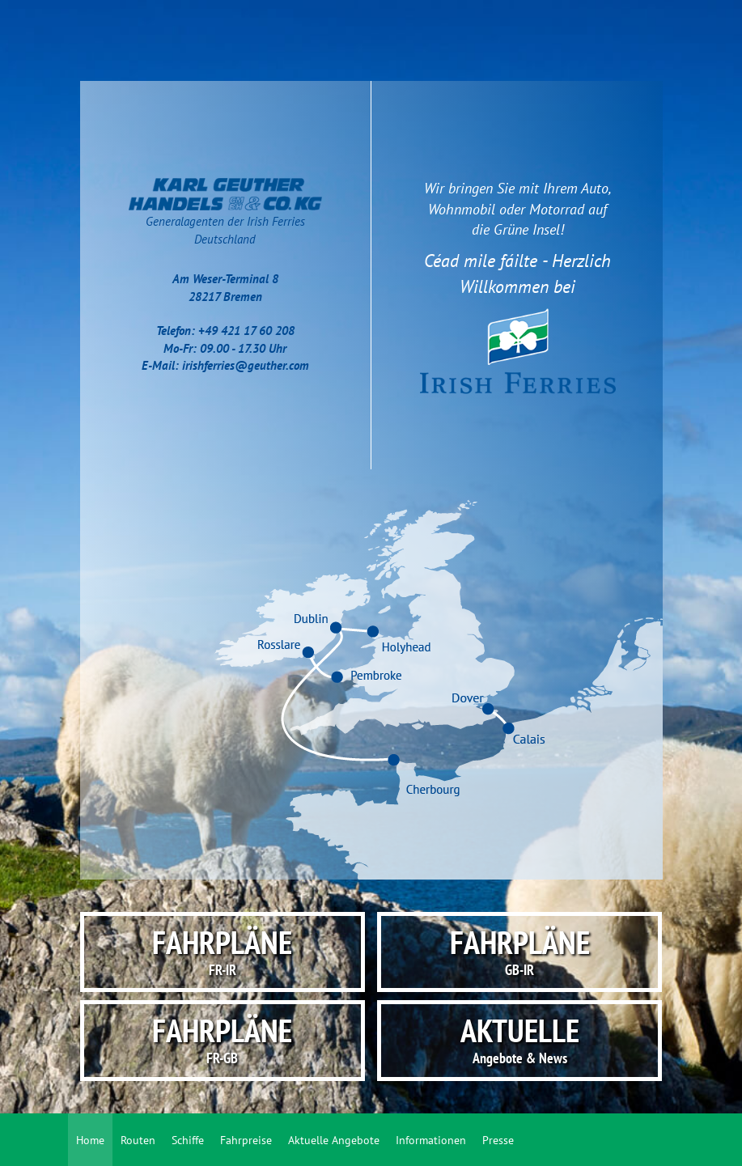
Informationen (431, 1140)
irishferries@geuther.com (245, 365)
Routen (138, 1140)
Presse (498, 1140)
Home (90, 1140)
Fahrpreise (246, 1140)
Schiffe (188, 1140)
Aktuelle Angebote (333, 1140)
